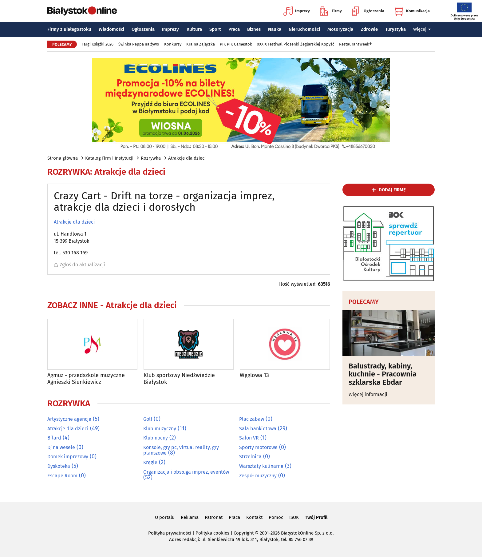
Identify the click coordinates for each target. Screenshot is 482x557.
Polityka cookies (212, 533)
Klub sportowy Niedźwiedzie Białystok (179, 378)
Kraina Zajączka (200, 44)
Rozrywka (151, 158)
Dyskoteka (58, 466)
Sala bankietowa (257, 428)
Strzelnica (250, 457)
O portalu (165, 517)
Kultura (194, 29)
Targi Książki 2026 (97, 44)
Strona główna (62, 158)
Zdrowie (369, 29)
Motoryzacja (340, 29)
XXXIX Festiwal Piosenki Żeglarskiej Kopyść (295, 44)
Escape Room (62, 475)
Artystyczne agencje (69, 419)
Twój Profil (316, 517)
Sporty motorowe (258, 447)
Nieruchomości (304, 29)
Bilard (54, 438)
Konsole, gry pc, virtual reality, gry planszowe (181, 450)
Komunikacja (412, 11)
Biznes (254, 29)
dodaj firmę (392, 190)
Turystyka (395, 29)
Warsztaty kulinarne (261, 466)
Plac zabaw (251, 419)
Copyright (244, 533)
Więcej (422, 29)
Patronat (214, 517)
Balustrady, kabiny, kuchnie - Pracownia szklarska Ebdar (383, 374)
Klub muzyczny (159, 428)
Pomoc (276, 517)
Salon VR (249, 438)
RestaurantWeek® (355, 44)
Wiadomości (111, 29)
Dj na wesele (61, 447)
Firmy (331, 11)
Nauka (274, 29)
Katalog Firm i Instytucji (109, 158)
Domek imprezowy (67, 457)
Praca (234, 29)
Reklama (190, 517)
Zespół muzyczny (258, 475)
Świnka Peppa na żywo (138, 44)
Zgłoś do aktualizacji (79, 265)
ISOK (294, 517)
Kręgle (150, 462)
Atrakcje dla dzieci (187, 158)
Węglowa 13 (254, 375)
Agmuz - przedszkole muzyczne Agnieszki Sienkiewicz (86, 378)
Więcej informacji (368, 394)
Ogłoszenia (368, 11)
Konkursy (172, 44)
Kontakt (254, 517)
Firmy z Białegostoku (69, 29)
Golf (147, 419)
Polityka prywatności (169, 533)
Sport (215, 29)
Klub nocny (155, 438)
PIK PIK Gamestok (236, 44)
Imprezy (296, 11)
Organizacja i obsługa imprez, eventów (186, 472)
